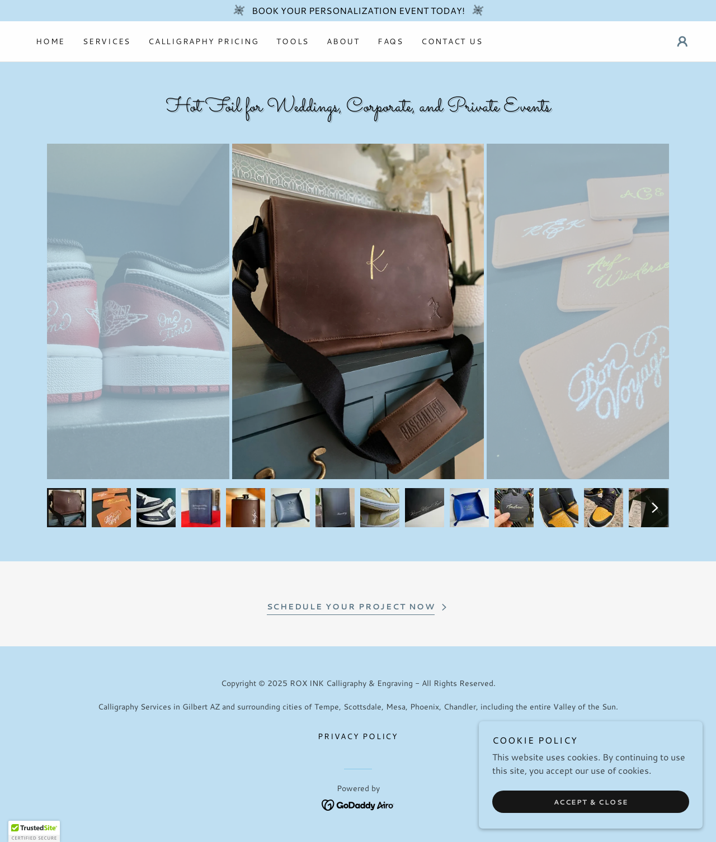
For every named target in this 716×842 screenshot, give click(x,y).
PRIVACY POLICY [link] (358, 736)
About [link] (343, 41)
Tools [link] (292, 41)
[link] (358, 803)
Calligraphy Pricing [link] (203, 41)
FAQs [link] (390, 41)
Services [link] (106, 41)
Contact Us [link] (452, 41)
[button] (682, 41)
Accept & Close (591, 802)
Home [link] (50, 41)
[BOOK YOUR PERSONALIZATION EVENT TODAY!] (358, 10)
